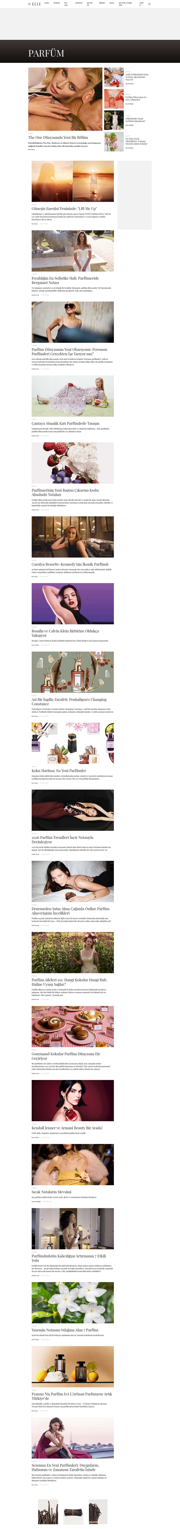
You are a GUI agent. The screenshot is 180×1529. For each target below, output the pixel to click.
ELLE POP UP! (90, 4)
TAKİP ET (141, 4)
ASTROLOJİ (78, 3)
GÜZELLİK (56, 3)
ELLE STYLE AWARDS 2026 (125, 4)
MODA (47, 3)
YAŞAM (111, 3)
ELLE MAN (66, 4)
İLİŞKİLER (102, 3)
